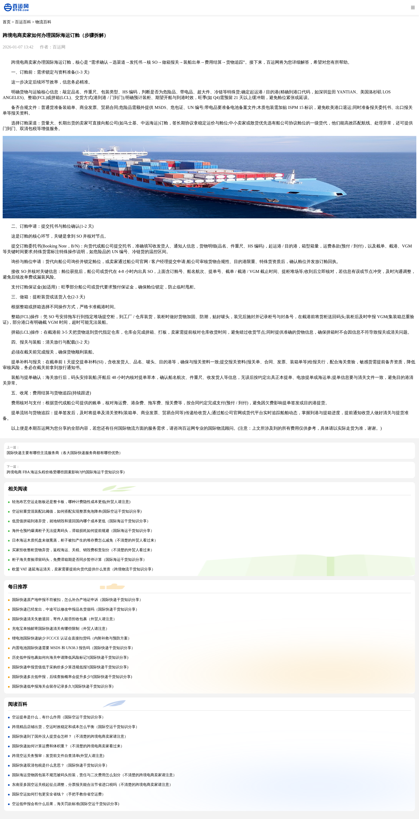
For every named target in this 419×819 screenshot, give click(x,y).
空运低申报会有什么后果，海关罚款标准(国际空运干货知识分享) (65, 804)
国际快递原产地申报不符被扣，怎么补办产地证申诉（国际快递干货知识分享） (77, 600)
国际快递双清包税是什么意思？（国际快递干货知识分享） (60, 765)
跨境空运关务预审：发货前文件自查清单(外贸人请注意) (58, 756)
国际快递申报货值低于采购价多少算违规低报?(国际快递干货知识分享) (70, 667)
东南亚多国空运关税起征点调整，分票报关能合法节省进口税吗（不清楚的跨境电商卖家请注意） (92, 785)
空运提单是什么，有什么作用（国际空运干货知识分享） (59, 717)
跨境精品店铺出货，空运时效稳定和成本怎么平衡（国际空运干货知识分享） (75, 727)
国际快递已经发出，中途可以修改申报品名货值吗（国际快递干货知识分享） (75, 609)
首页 (7, 22)
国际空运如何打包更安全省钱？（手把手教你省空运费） (59, 794)
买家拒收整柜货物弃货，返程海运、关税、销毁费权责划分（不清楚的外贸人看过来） (83, 550)
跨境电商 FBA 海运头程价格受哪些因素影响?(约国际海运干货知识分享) (66, 472)
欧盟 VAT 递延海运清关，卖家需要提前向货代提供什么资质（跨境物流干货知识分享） (83, 569)
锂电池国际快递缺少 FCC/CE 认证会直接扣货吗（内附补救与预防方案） (71, 638)
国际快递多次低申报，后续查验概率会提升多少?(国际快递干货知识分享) (72, 677)
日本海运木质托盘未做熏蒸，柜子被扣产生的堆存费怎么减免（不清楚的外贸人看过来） (85, 540)
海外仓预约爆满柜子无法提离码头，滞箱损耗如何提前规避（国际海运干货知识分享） (83, 531)
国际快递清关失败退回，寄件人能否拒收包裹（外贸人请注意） (64, 619)
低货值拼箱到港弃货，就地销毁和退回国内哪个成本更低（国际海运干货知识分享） (81, 521)
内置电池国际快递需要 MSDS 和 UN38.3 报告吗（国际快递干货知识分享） (73, 648)
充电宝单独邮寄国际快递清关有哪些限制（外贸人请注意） (60, 629)
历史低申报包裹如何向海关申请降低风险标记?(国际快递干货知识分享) (70, 658)
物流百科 (43, 22)
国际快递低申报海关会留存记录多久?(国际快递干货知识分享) (63, 686)
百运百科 (23, 22)
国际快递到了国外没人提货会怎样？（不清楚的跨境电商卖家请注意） (70, 736)
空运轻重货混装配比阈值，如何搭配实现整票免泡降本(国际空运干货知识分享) (77, 511)
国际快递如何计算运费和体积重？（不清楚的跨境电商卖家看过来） (68, 746)
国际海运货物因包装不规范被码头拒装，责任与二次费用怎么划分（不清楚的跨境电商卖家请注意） (94, 775)
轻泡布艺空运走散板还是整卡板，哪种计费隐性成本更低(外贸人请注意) (71, 502)
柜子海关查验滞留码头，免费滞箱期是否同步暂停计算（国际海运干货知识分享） (79, 560)
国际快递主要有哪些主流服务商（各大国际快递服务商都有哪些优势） (65, 453)
